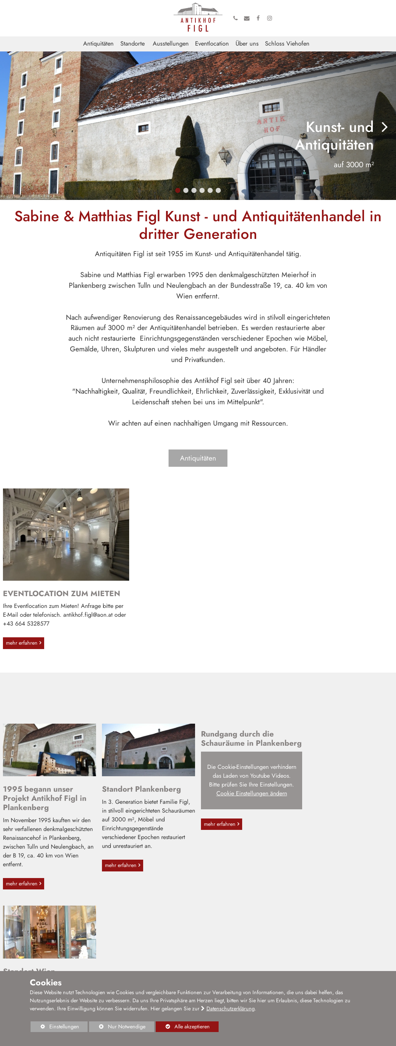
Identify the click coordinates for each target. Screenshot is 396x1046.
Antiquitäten (98, 44)
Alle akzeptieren (183, 1026)
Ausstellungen (171, 44)
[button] (177, 190)
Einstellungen (55, 1027)
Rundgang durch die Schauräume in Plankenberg (237, 745)
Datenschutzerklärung (230, 1008)
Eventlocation (212, 44)
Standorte (132, 44)
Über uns (247, 44)
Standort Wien (326, 791)
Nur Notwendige (117, 1027)
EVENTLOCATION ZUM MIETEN (61, 595)
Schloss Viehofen (287, 44)
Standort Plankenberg (141, 791)
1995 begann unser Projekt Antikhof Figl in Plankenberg (44, 801)
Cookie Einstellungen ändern (247, 809)
